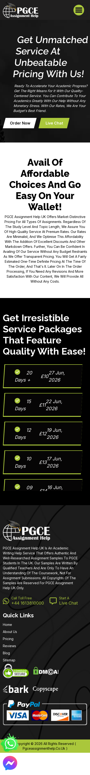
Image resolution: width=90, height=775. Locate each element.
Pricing (8, 639)
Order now (20, 123)
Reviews (9, 646)
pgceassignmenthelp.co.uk (44, 748)
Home (7, 625)
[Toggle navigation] (78, 10)
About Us (10, 632)
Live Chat (54, 123)
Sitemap (9, 660)
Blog (6, 653)
